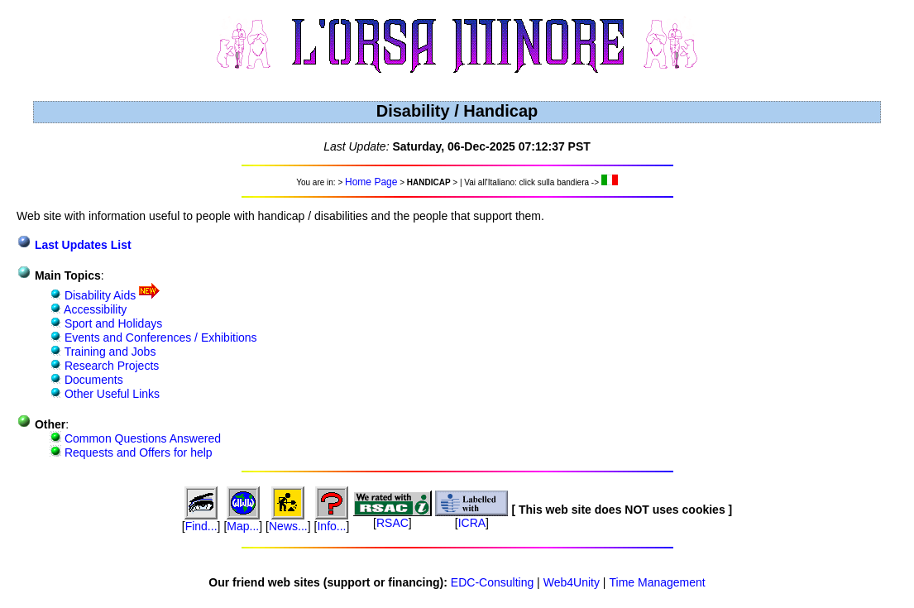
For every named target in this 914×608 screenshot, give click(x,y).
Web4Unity (571, 582)
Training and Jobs (108, 351)
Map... (243, 526)
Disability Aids (98, 295)
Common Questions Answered (141, 438)
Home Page (371, 182)
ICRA (472, 522)
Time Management (658, 582)
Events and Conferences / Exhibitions (159, 337)
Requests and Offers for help (137, 452)
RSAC (392, 522)
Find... (201, 526)
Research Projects (110, 365)
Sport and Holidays (111, 323)
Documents (92, 379)
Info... (331, 526)
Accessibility (94, 309)
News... (288, 526)
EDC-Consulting (492, 582)
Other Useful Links (110, 393)
